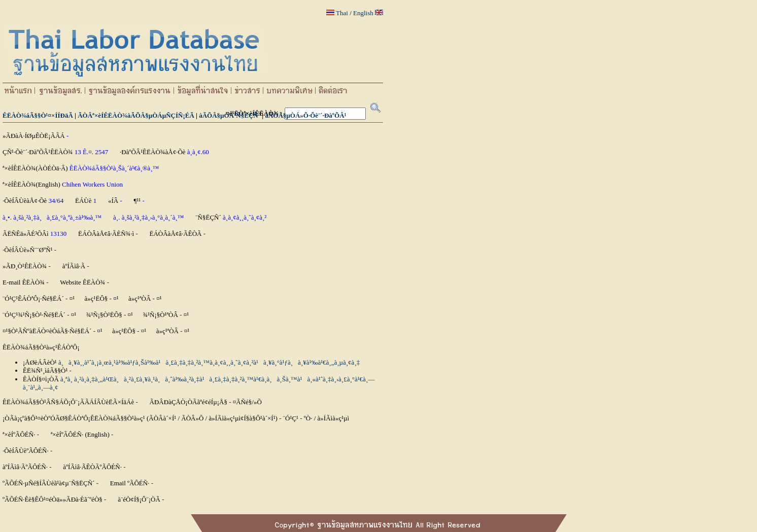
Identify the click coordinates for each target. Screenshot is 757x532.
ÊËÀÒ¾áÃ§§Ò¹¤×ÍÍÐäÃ (38, 115)
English (363, 13)
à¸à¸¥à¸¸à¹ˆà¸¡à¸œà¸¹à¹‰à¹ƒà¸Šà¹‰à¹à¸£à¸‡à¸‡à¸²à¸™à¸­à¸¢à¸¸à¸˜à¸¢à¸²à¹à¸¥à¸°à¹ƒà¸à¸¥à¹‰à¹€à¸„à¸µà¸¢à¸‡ (209, 362)
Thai (342, 13)
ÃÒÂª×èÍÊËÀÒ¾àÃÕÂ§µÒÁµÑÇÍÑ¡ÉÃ (136, 115)
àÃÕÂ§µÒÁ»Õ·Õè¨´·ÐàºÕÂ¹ (305, 115)
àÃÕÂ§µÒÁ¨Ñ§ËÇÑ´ (229, 115)
